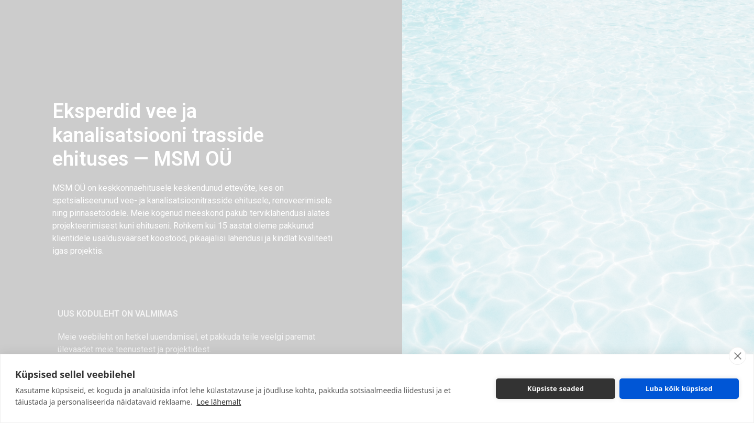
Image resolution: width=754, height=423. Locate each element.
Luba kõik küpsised (679, 388)
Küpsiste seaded (555, 388)
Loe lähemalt (218, 402)
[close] (737, 356)
